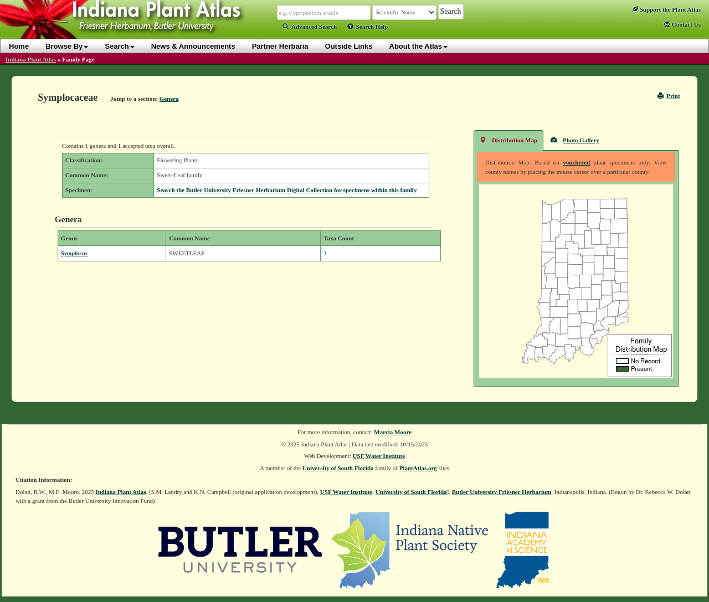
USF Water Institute (379, 455)
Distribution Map (508, 139)
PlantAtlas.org (418, 468)
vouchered (576, 162)
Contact (682, 24)
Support (666, 9)
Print (668, 95)
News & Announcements (193, 46)
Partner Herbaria (280, 46)
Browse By (66, 46)
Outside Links (349, 46)
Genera (169, 98)
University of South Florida (338, 468)
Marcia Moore (393, 432)
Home (19, 46)
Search (119, 46)
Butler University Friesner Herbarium (502, 491)
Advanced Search (309, 26)
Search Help (367, 26)
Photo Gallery (575, 139)
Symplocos (74, 253)
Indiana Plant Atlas (31, 59)
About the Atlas (418, 46)
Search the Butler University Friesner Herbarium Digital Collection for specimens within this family (287, 190)
